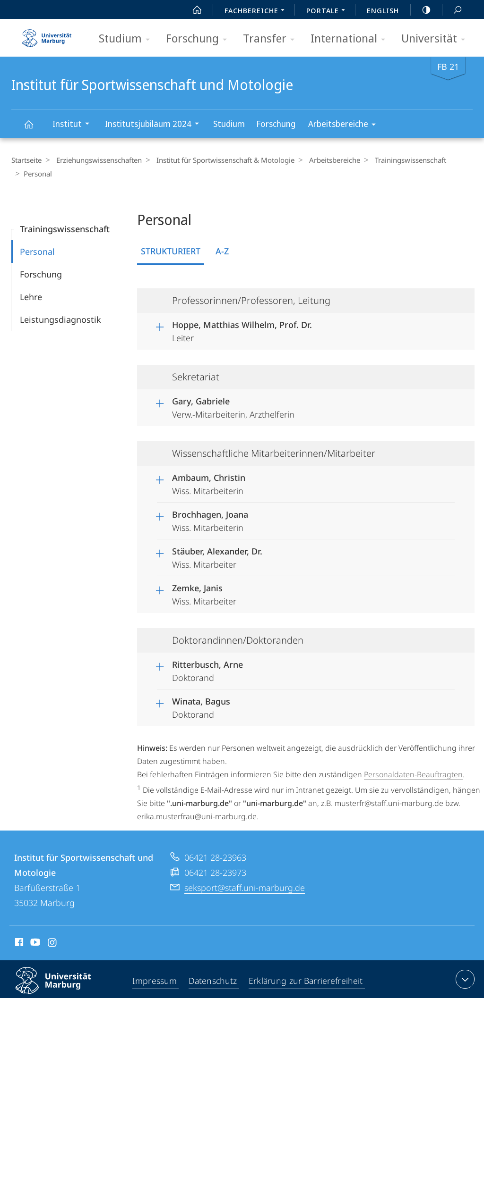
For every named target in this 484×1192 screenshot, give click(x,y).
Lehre (31, 296)
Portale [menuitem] (328, 11)
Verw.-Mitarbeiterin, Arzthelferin (233, 406)
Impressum (155, 981)
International (351, 39)
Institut (73, 125)
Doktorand (207, 670)
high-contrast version (421, 10)
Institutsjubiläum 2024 (155, 125)
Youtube (34, 943)
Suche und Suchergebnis (452, 10)
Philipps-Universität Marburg (61, 988)
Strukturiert (170, 251)
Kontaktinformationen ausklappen (464, 979)
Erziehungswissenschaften (96, 160)
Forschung (199, 39)
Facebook (18, 943)
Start (192, 10)
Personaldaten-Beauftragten (413, 774)
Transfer (272, 39)
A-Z (222, 251)
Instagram (53, 943)
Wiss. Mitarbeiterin (208, 483)
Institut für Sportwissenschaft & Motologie (221, 160)
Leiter (242, 330)
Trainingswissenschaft (401, 160)
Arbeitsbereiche (345, 125)
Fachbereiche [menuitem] (257, 11)
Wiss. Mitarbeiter (217, 556)
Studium (127, 39)
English (383, 10)
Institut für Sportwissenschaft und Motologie (34, 128)
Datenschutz (213, 981)
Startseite (26, 160)
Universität (436, 39)
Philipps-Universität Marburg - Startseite (46, 35)
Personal (37, 251)
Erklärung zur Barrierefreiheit (305, 981)
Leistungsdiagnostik (60, 319)
